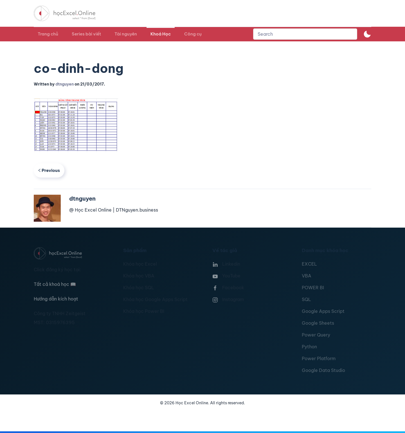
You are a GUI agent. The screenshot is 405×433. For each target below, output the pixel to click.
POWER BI (313, 287)
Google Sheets (318, 323)
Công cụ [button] (193, 34)
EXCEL (309, 264)
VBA (306, 276)
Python (309, 346)
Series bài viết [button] (86, 34)
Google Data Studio (323, 370)
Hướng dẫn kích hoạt (56, 299)
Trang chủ (48, 34)
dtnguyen (64, 84)
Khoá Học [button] (160, 34)
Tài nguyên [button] (125, 34)
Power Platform (319, 358)
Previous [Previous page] (49, 170)
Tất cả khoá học (55, 284)
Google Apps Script (323, 311)
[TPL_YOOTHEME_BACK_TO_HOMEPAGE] (70, 13)
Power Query (316, 335)
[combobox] (305, 34)
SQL (306, 299)
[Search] (305, 34)
